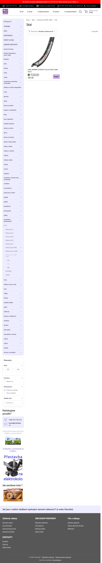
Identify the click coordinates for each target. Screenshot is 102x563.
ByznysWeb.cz (57, 560)
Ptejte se (5, 544)
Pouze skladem (10, 393)
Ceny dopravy (39, 526)
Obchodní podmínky (41, 522)
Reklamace (71, 529)
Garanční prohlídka (8, 532)
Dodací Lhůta (39, 532)
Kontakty (5, 541)
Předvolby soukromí (48, 557)
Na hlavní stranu (8, 522)
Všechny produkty (11, 390)
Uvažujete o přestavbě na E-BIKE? (13, 449)
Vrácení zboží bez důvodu (76, 526)
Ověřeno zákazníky (73, 522)
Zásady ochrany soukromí (63, 557)
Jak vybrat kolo (7, 526)
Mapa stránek (7, 547)
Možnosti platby (40, 529)
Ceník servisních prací (9, 529)
